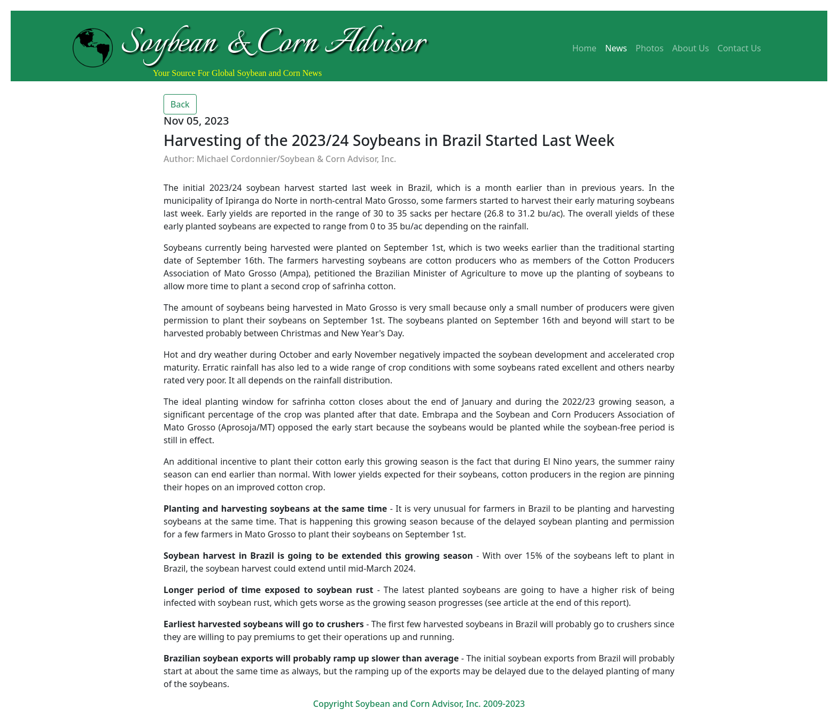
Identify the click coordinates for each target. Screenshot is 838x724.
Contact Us (739, 48)
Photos (649, 48)
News (616, 48)
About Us (690, 48)
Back (180, 104)
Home (584, 48)
